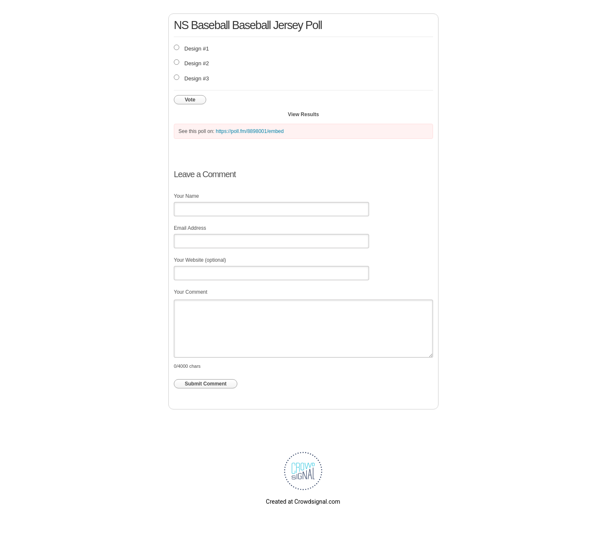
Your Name (186, 196)
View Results (303, 114)
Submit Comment (205, 384)
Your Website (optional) (200, 260)
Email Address (190, 228)
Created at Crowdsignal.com (303, 501)
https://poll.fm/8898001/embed (250, 131)
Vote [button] (190, 100)
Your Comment (190, 292)
